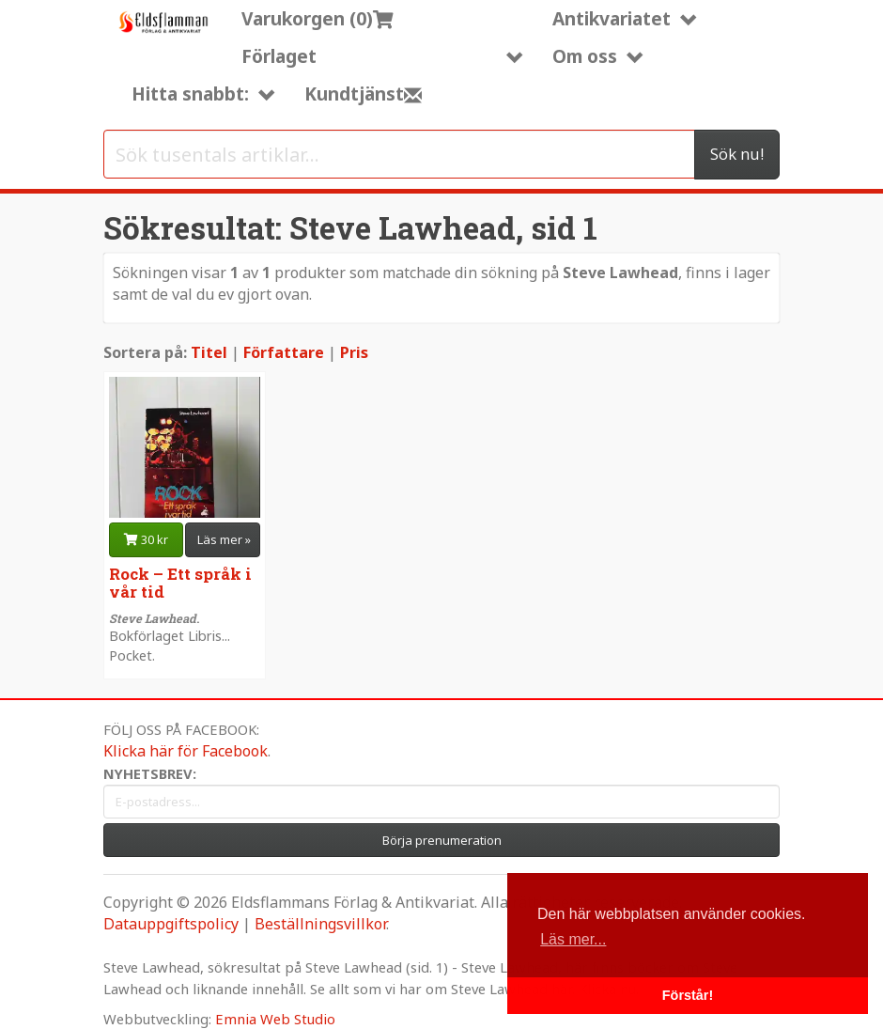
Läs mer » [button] (224, 539)
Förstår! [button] (687, 995)
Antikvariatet (625, 18)
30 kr (146, 539)
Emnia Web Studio (275, 1018)
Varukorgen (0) (317, 18)
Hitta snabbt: (204, 93)
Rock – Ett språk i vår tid (180, 582)
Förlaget (382, 56)
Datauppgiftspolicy (171, 923)
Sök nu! (737, 153)
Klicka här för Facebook (185, 751)
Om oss (598, 56)
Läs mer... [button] (573, 939)
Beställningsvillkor (320, 923)
